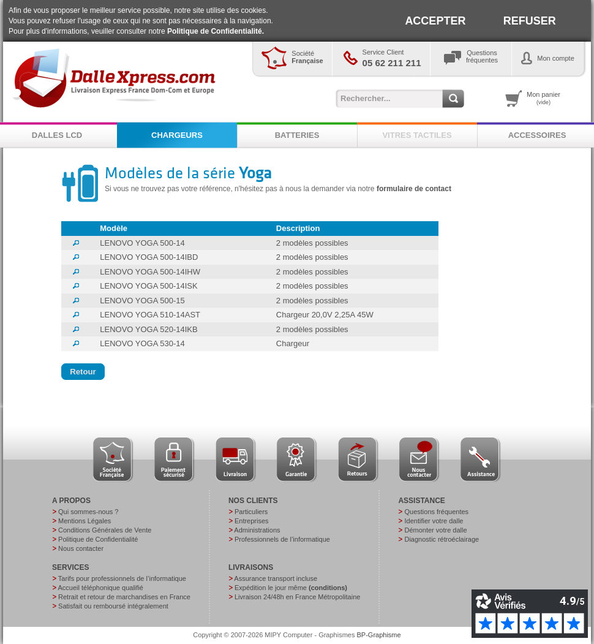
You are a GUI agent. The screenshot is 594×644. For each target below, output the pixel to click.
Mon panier (543, 98)
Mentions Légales (84, 521)
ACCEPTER (435, 21)
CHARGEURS (177, 135)
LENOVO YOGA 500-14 (142, 243)
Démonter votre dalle (435, 530)
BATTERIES (297, 135)
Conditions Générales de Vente (104, 530)
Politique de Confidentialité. (215, 31)
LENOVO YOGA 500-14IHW (150, 271)
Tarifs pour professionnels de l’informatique (122, 578)
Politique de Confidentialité (98, 539)
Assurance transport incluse (275, 578)
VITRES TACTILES (416, 135)
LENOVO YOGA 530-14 (142, 343)
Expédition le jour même (291, 587)
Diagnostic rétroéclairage (441, 539)
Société (307, 57)
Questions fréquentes (436, 511)
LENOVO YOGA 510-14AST (150, 314)
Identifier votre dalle (433, 521)
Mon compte (555, 58)
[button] (83, 372)
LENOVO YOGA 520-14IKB (148, 329)
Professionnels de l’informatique (282, 539)
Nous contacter (80, 548)
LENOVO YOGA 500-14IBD (149, 257)
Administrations (257, 530)
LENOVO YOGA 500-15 (142, 300)
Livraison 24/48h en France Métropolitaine (297, 596)
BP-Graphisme (379, 634)
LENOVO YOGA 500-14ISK (148, 285)
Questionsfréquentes (482, 56)
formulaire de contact (414, 188)
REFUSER (529, 21)
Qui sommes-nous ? (88, 511)
